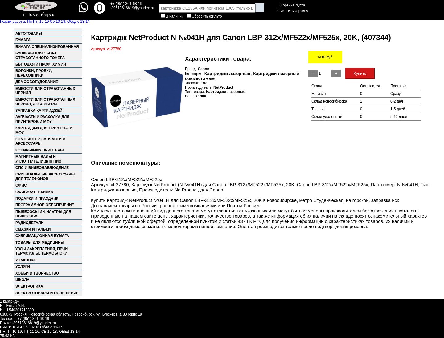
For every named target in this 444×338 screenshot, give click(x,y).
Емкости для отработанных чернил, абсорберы (45, 101)
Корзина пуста (293, 5)
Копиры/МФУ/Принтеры (39, 150)
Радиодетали (29, 223)
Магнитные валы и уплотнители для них (38, 159)
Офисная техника (34, 192)
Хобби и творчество (37, 273)
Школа (22, 280)
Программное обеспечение (44, 205)
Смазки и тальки (33, 229)
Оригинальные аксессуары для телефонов (45, 176)
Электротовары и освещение (47, 293)
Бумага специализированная (47, 47)
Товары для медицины (39, 242)
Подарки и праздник (36, 198)
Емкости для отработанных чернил (45, 91)
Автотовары (28, 33)
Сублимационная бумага (42, 236)
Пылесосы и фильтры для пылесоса (43, 214)
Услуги (22, 266)
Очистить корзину (293, 11)
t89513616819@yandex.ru (34, 323)
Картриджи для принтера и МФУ (43, 130)
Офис (21, 185)
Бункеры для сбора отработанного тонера (40, 55)
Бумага (23, 40)
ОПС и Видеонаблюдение (42, 168)
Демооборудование (36, 82)
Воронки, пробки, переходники (33, 73)
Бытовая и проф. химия (40, 64)
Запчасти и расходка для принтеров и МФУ (42, 119)
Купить (359, 73)
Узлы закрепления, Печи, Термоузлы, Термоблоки (41, 251)
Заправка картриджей (38, 110)
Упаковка (25, 260)
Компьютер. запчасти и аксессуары (40, 141)
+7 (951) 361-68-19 (126, 4)
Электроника (29, 286)
